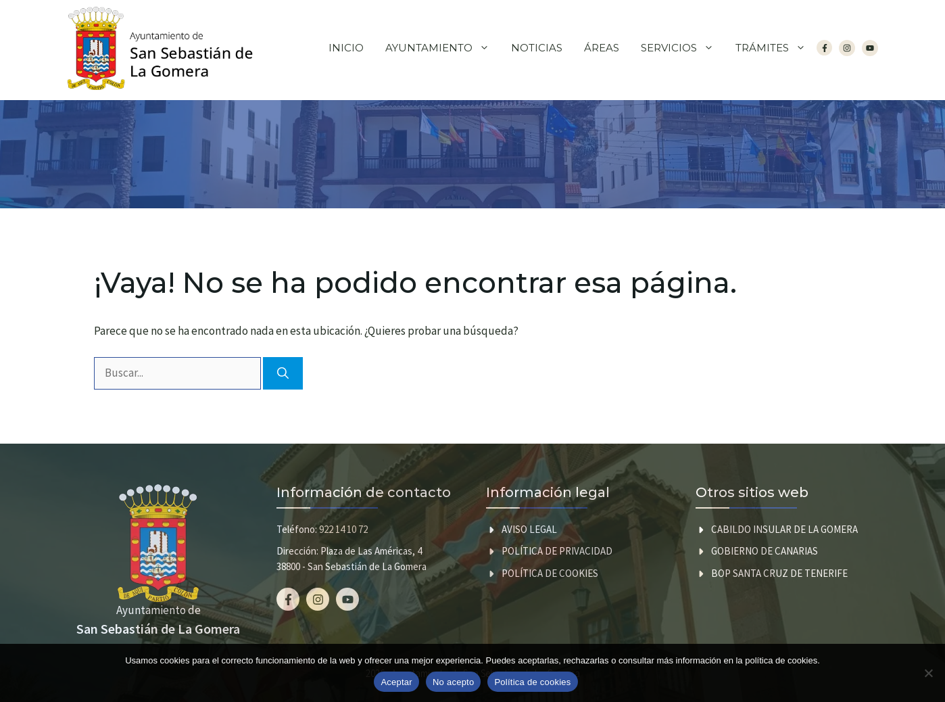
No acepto (454, 682)
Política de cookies (550, 573)
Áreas (601, 47)
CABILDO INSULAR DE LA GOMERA (784, 529)
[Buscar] (283, 373)
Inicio (346, 47)
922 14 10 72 (343, 529)
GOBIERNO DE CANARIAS (764, 550)
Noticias (536, 47)
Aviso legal (529, 529)
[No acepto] (928, 673)
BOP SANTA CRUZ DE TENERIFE (779, 573)
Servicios (683, 48)
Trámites (776, 48)
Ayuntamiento (442, 48)
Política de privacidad (557, 550)
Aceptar (396, 682)
